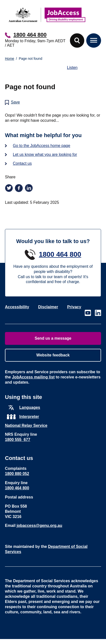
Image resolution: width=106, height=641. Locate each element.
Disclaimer (48, 307)
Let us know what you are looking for (45, 154)
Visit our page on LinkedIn (98, 313)
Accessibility (17, 307)
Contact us (22, 163)
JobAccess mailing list (33, 377)
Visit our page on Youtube (88, 313)
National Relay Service (26, 425)
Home (9, 59)
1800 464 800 (30, 35)
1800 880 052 (17, 474)
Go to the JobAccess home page (41, 146)
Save (15, 102)
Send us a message (53, 338)
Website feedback (53, 355)
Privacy (74, 307)
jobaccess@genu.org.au (39, 525)
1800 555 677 (17, 439)
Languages (29, 407)
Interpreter (29, 416)
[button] (77, 40)
